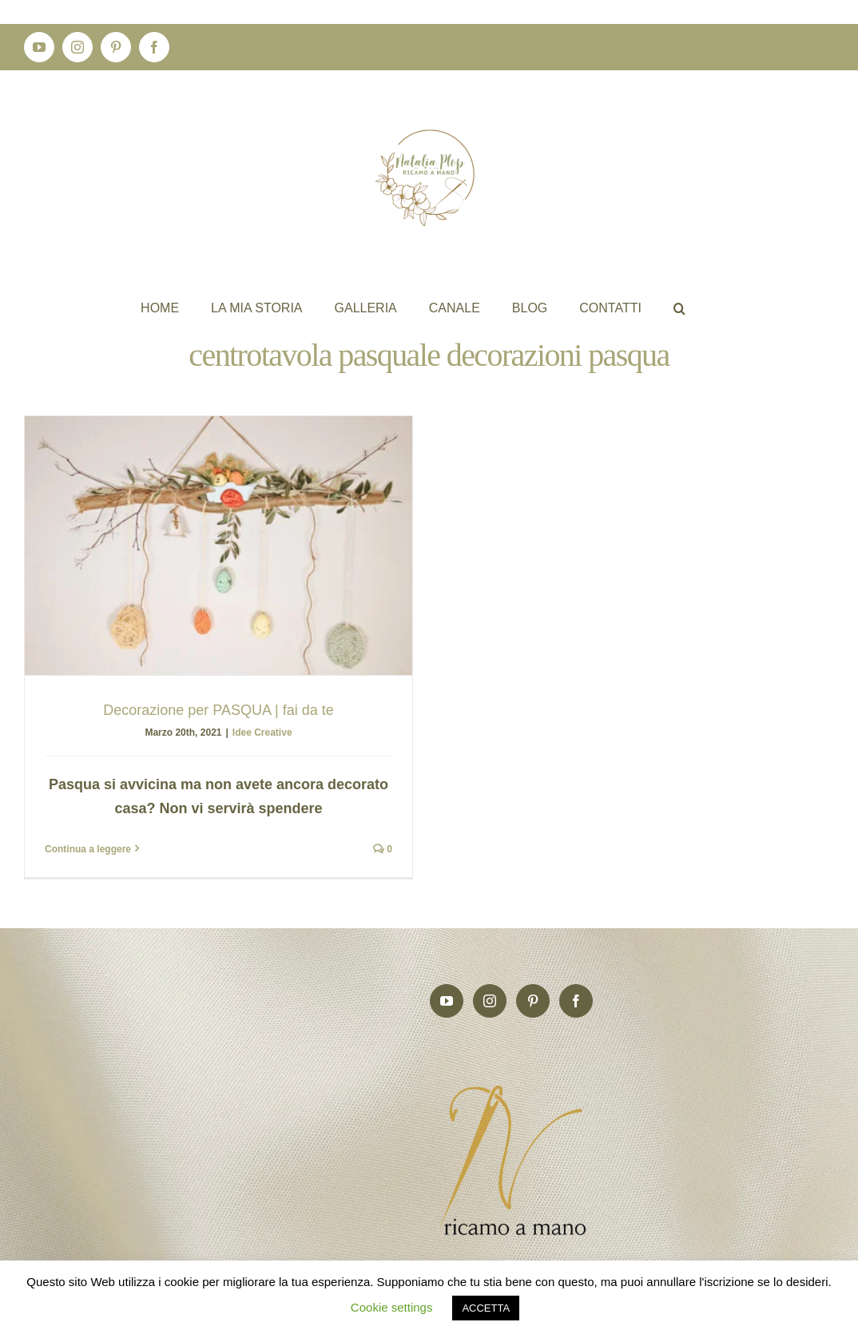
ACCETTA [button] (486, 1308)
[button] (679, 308)
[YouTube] (446, 991)
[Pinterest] (533, 991)
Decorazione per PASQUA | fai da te (218, 710)
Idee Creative (262, 732)
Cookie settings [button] (392, 1307)
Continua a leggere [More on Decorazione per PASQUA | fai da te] (88, 849)
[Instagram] (489, 991)
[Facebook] (576, 991)
